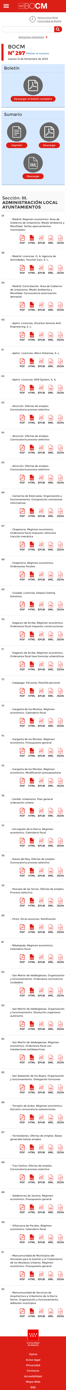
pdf (22, 242)
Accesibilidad (33, 1376)
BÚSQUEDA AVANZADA (31, 37)
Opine (33, 1354)
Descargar (49, 145)
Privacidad (33, 1365)
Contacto (33, 1370)
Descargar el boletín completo (33, 98)
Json (60, 242)
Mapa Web (33, 1381)
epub (41, 242)
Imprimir (16, 145)
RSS (33, 1387)
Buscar (58, 31)
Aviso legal (33, 1359)
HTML (31, 242)
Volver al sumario (38, 53)
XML (51, 242)
